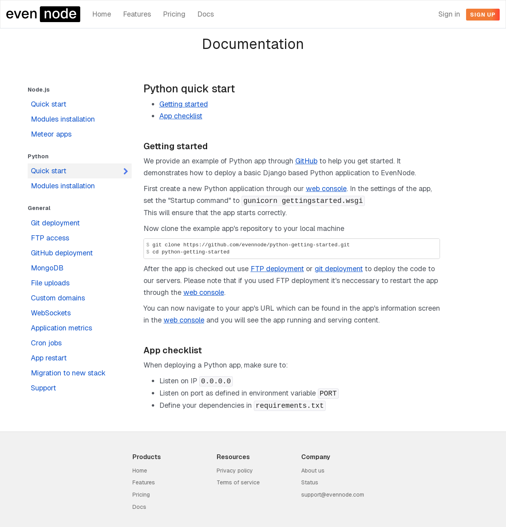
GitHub (306, 160)
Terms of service (238, 482)
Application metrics (61, 327)
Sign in (449, 14)
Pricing (174, 14)
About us (313, 470)
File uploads (50, 282)
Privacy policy (235, 470)
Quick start (48, 104)
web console (326, 188)
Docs (205, 14)
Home (101, 14)
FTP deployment (277, 268)
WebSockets (51, 312)
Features (137, 14)
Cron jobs (46, 342)
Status (309, 482)
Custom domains (58, 297)
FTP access (50, 237)
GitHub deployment (62, 252)
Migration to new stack (68, 372)
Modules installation (63, 119)
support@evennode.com (332, 494)
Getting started (183, 104)
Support (43, 387)
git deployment (339, 268)
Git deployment (55, 222)
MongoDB (47, 267)
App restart (49, 357)
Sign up (483, 14)
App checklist (180, 115)
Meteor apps (51, 134)
